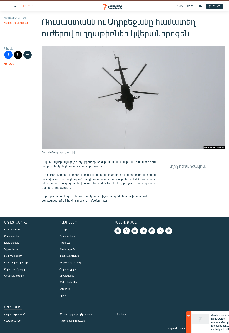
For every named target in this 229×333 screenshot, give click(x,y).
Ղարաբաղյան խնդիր (71, 262)
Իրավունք (64, 242)
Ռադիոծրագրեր (13, 255)
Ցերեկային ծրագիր (14, 269)
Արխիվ (63, 295)
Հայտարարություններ (72, 320)
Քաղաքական (67, 235)
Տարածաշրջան (68, 269)
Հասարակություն (69, 255)
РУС (190, 6)
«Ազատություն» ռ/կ (15, 314)
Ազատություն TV (13, 229)
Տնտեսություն (67, 249)
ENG (180, 6)
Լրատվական (11, 242)
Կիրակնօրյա (11, 249)
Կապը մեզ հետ (12, 320)
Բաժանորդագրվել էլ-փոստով (76, 314)
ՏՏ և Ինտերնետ (68, 282)
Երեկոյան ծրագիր (14, 275)
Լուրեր (28, 6)
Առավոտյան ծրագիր (16, 262)
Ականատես (122, 314)
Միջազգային (66, 275)
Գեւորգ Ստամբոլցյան (16, 22)
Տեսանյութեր (11, 235)
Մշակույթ (64, 288)
